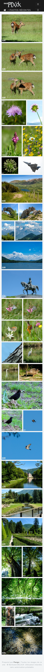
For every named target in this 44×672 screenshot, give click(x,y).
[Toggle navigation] (38, 4)
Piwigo (16, 662)
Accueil (5, 10)
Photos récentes (20, 10)
